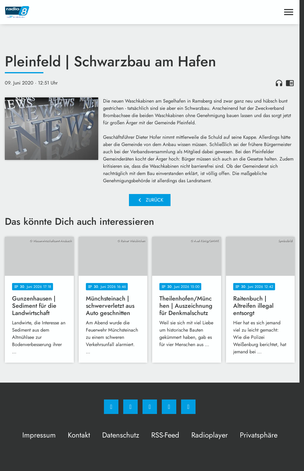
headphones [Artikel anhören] (279, 83)
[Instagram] (130, 406)
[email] (188, 406)
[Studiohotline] (169, 406)
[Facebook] (111, 406)
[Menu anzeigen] (289, 12)
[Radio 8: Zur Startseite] (77, 12)
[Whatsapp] (150, 406)
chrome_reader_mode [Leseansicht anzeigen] (290, 83)
